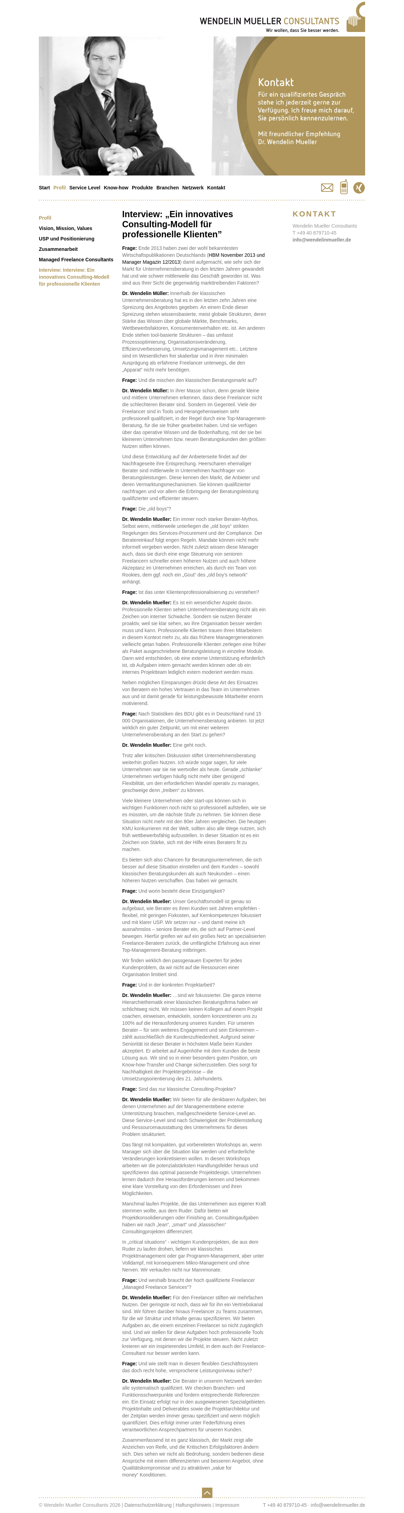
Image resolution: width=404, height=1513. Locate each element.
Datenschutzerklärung (147, 1505)
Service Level (85, 187)
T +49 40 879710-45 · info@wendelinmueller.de (314, 1505)
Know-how (116, 187)
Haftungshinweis (193, 1505)
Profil (59, 187)
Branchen (168, 187)
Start (44, 187)
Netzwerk (192, 187)
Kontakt (216, 187)
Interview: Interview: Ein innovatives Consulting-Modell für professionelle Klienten (74, 277)
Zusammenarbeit (58, 249)
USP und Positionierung (66, 239)
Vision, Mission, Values (65, 228)
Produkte (142, 187)
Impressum (227, 1505)
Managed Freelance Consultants (76, 259)
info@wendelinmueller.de (322, 240)
